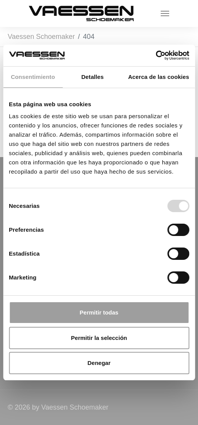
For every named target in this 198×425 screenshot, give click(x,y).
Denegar (98, 363)
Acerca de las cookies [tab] (158, 77)
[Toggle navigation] (165, 13)
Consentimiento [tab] (33, 77)
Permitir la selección (99, 338)
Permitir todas (99, 312)
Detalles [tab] (92, 77)
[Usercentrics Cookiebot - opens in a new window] (155, 55)
